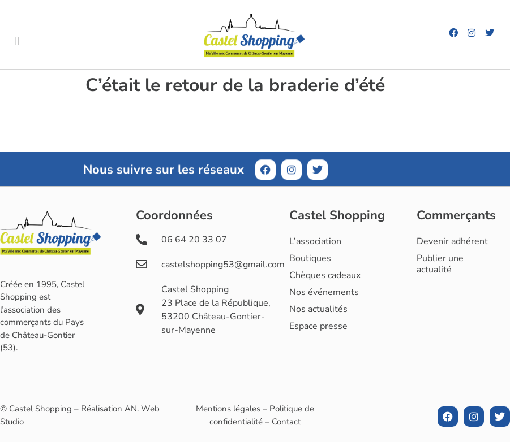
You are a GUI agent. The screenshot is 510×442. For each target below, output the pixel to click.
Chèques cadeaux (325, 275)
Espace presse (318, 326)
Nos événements (324, 292)
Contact (286, 421)
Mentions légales (228, 408)
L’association (315, 241)
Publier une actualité (440, 264)
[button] (16, 41)
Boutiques (310, 258)
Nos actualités (318, 309)
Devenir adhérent (452, 241)
